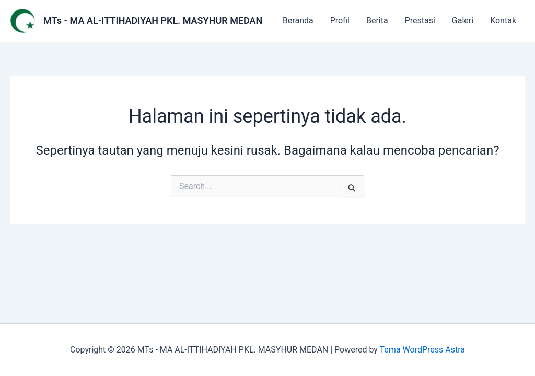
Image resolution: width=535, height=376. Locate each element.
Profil (340, 21)
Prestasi (420, 21)
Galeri (462, 21)
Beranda (298, 21)
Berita (377, 21)
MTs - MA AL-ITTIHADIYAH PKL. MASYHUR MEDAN (152, 20)
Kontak (503, 21)
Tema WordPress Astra (422, 350)
